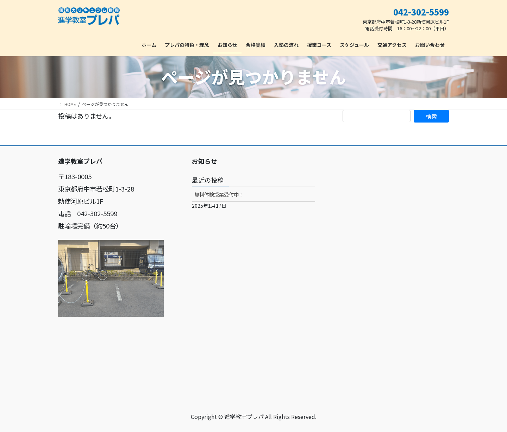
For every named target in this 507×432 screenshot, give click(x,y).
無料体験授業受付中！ (219, 194)
